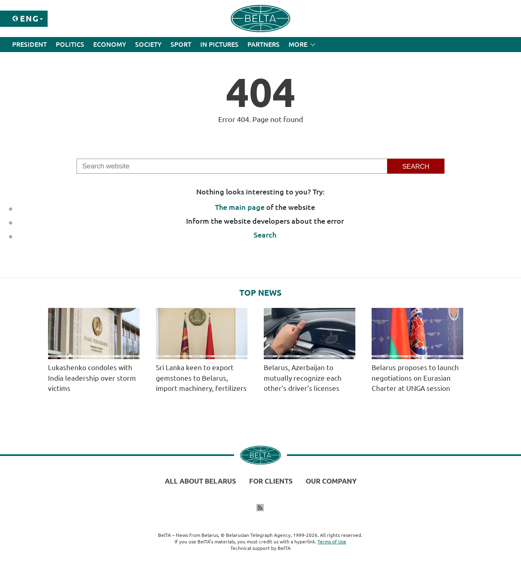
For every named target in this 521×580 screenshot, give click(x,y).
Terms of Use (331, 541)
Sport (181, 44)
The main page (240, 207)
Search (265, 235)
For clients (271, 481)
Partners (263, 44)
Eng (29, 18)
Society (148, 44)
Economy (109, 44)
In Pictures (219, 44)
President (29, 44)
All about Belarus (200, 481)
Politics (70, 44)
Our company (331, 481)
